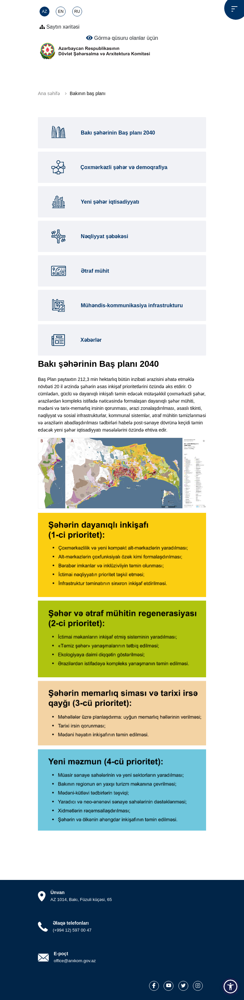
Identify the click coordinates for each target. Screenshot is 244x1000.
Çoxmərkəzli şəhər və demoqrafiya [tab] (108, 167)
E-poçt (61, 953)
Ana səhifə (49, 93)
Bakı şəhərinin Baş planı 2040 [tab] (101, 133)
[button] (230, 986)
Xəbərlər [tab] (75, 340)
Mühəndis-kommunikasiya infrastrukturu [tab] (115, 305)
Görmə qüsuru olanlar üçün (122, 38)
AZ (44, 11)
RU (77, 11)
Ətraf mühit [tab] (78, 271)
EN (61, 11)
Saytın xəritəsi (59, 27)
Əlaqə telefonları (71, 923)
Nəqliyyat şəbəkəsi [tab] (88, 236)
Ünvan (57, 892)
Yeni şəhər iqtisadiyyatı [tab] (93, 202)
